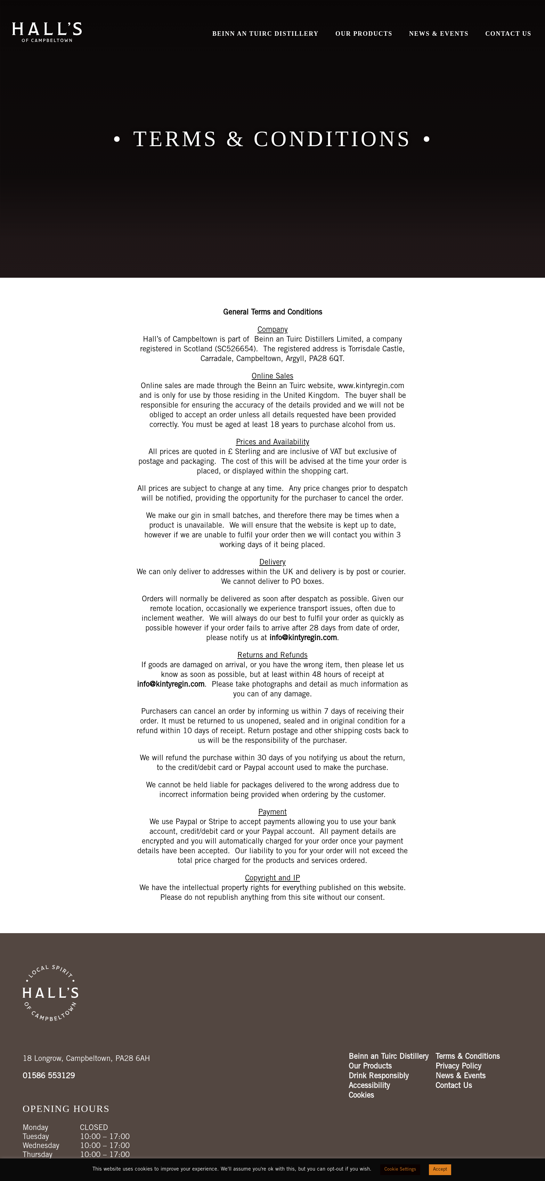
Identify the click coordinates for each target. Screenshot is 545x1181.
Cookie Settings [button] (400, 1169)
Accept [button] (440, 1169)
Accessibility (369, 1086)
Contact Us (508, 33)
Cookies (361, 1096)
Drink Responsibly (379, 1076)
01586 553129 (49, 1076)
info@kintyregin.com (303, 638)
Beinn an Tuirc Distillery (265, 33)
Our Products (363, 33)
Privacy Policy (458, 1067)
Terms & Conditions (468, 1057)
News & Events (439, 33)
